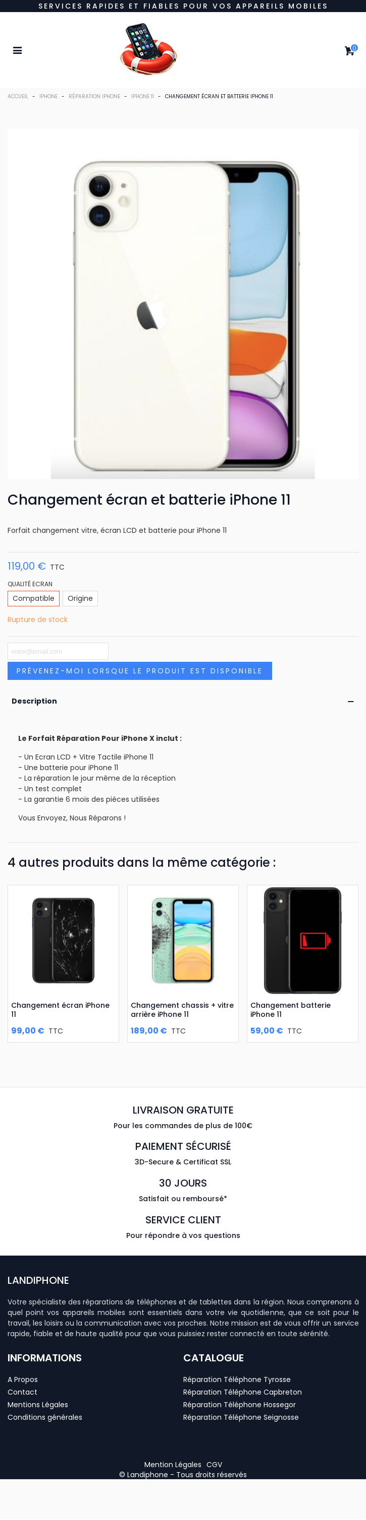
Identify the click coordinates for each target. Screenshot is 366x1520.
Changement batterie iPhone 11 (290, 1010)
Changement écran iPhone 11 (60, 1010)
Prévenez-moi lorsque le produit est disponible (140, 671)
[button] (173, 1465)
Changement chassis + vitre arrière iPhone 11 (182, 1010)
